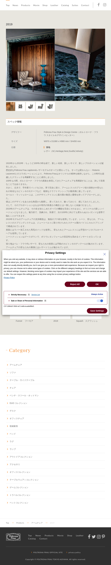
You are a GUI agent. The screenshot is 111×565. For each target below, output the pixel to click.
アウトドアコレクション (19, 456)
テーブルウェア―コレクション (22, 479)
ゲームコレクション (17, 487)
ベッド (11, 433)
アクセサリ (13, 464)
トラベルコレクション (18, 495)
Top (8, 5)
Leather (54, 5)
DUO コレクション (16, 403)
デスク (11, 410)
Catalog (65, 5)
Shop (45, 5)
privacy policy (73, 552)
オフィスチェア (15, 418)
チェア (11, 387)
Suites (75, 5)
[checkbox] (100, 300)
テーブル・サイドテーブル (20, 380)
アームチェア (14, 364)
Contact (85, 5)
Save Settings (97, 311)
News (15, 5)
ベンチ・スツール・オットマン (22, 395)
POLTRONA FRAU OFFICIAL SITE (46, 552)
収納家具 (12, 426)
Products (25, 5)
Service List (35, 294)
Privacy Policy (9, 278)
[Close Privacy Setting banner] (104, 254)
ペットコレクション (17, 502)
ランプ (11, 449)
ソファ (11, 372)
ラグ (10, 441)
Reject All (74, 284)
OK (97, 284)
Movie (36, 5)
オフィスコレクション (18, 472)
